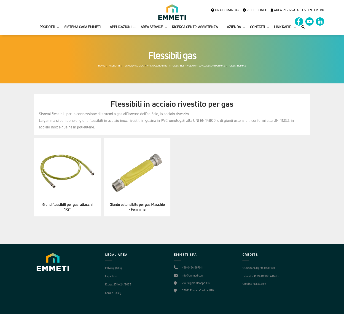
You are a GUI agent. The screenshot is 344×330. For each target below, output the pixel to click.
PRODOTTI (47, 26)
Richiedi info (255, 10)
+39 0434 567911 (192, 267)
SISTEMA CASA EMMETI (82, 26)
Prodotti (114, 65)
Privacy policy (114, 268)
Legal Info (111, 276)
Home (101, 65)
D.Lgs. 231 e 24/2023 (118, 284)
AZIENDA (234, 26)
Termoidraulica (133, 65)
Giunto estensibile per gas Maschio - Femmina (137, 207)
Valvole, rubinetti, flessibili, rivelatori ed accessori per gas (186, 65)
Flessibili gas (237, 65)
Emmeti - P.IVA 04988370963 (260, 276)
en (310, 10)
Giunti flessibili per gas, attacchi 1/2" (67, 207)
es (304, 10)
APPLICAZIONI (121, 26)
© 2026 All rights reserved (258, 268)
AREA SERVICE (152, 26)
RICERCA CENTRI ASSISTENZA (195, 26)
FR (316, 10)
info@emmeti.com (193, 275)
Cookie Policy (113, 293)
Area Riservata (285, 10)
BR (322, 10)
